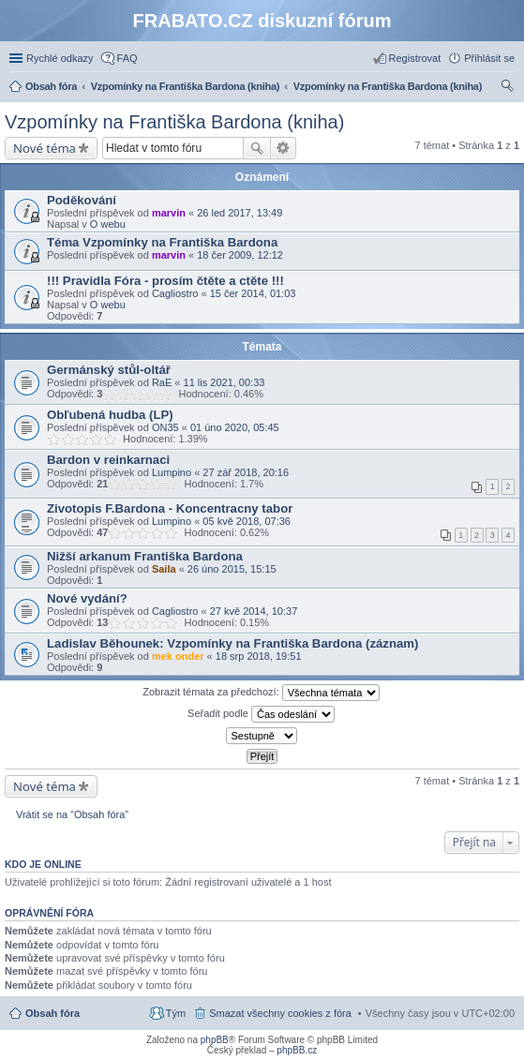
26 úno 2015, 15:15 (232, 569)
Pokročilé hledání (283, 148)
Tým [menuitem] (176, 1013)
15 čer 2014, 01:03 (253, 293)
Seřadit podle (261, 714)
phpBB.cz (297, 1050)
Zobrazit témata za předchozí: (261, 692)
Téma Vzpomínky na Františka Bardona (162, 242)
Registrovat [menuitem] (415, 58)
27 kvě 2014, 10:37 (254, 611)
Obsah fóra (52, 1013)
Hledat (257, 148)
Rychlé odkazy (60, 58)
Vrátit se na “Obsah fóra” (72, 814)
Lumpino (171, 472)
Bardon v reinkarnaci (108, 460)
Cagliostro (175, 293)
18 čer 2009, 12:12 (240, 255)
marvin (169, 212)
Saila (164, 569)
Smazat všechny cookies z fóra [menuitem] (280, 1013)
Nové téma (44, 148)
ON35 (165, 427)
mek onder (178, 656)
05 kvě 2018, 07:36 (246, 521)
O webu (108, 224)
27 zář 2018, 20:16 (245, 472)
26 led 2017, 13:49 (239, 212)
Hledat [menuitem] (508, 88)
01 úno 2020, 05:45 (234, 427)
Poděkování (81, 200)
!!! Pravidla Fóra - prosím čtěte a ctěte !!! (165, 281)
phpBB (215, 1040)
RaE (162, 382)
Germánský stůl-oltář (109, 370)
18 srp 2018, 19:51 (259, 656)
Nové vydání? (87, 598)
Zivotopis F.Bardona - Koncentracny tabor (169, 508)
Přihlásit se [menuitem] (489, 58)
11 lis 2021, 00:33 (224, 382)
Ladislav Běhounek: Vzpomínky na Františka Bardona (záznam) (232, 643)
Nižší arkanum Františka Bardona (145, 556)
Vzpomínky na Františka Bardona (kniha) (174, 122)
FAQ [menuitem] (127, 58)
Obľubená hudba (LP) (110, 415)
